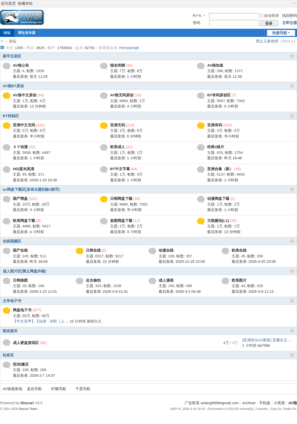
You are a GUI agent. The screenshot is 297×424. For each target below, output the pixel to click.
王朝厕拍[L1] (218, 220)
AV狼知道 (215, 65)
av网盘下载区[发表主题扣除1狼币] (31, 189)
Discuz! (27, 403)
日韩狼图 (20, 280)
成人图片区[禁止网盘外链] (24, 271)
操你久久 (94, 321)
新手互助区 (12, 56)
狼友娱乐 (10, 331)
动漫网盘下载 (218, 198)
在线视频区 (12, 241)
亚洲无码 (117, 125)
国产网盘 (20, 198)
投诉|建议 (21, 364)
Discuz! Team (28, 409)
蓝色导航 (34, 389)
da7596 (264, 345)
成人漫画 (166, 280)
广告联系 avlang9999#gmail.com (212, 403)
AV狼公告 (21, 65)
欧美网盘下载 (24, 220)
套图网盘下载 (121, 220)
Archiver (249, 403)
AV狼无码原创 (122, 95)
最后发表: (30, 76)
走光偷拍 (93, 280)
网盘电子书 (22, 310)
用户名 (197, 15)
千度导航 (82, 389)
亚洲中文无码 (24, 125)
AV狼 (2, 41)
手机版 (264, 403)
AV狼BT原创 (13, 86)
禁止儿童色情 (267, 41)
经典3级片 (215, 147)
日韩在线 (93, 250)
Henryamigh (129, 48)
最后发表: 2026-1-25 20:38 (35, 180)
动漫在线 (166, 250)
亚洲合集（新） (220, 169)
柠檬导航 (58, 389)
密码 (196, 23)
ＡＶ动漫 (20, 147)
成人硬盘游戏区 (26, 343)
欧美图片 (239, 280)
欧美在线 (239, 250)
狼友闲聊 (117, 65)
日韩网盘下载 (121, 198)
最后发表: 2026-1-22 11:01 (35, 291)
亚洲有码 (214, 125)
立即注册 (289, 23)
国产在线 (20, 250)
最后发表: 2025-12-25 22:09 (182, 261)
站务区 (8, 355)
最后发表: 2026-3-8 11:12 (253, 291)
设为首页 (8, 3)
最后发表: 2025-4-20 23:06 (254, 261)
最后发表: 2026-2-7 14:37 (34, 375)
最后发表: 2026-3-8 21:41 (107, 291)
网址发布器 (26, 33)
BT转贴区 (11, 116)
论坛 (12, 41)
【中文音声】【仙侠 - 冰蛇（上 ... (41, 321)
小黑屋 (279, 403)
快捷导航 (279, 33)
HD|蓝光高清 (23, 169)
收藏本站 (25, 3)
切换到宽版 (295, 3)
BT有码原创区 (219, 95)
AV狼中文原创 (24, 95)
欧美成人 (117, 147)
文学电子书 (12, 301)
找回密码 (289, 15)
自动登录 (269, 15)
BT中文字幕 (120, 169)
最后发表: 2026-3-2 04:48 (180, 291)
